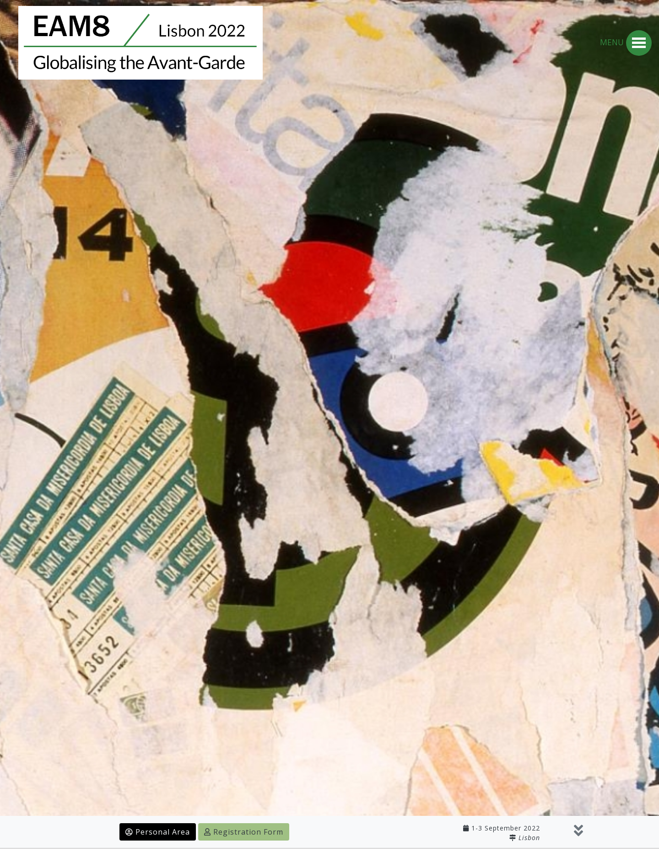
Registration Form (243, 832)
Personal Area (157, 832)
